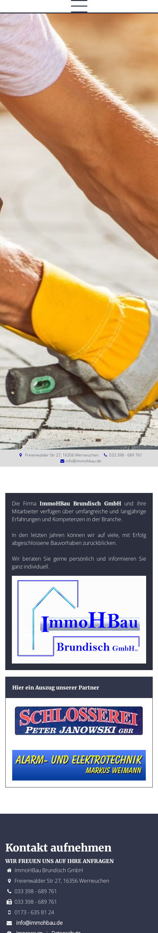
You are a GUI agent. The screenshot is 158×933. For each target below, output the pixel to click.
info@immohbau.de (83, 461)
